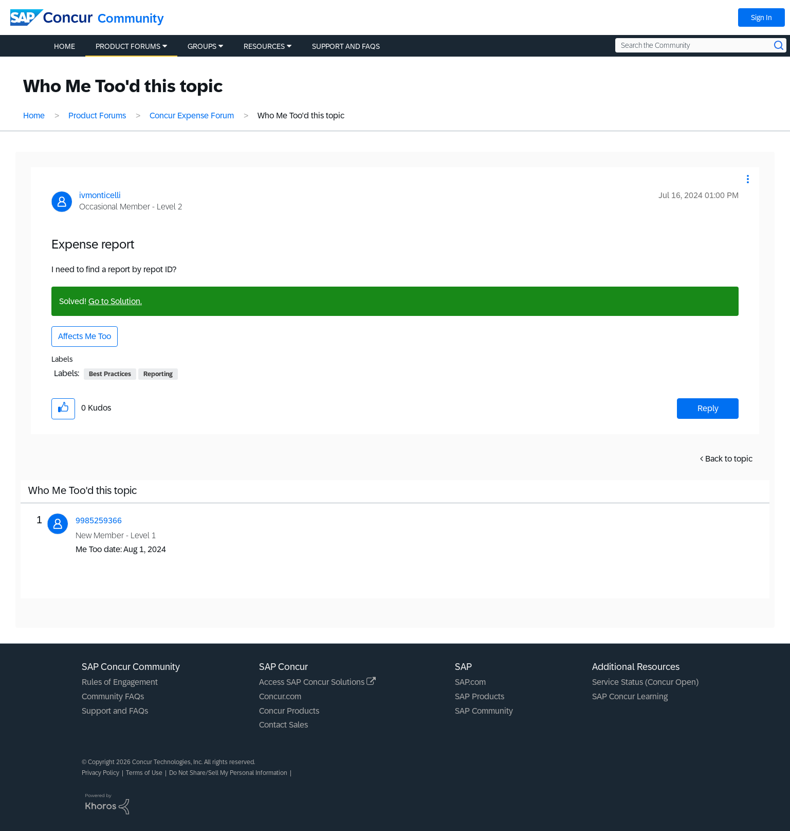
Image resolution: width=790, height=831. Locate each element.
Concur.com (280, 696)
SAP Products (479, 696)
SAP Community (484, 710)
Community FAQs (113, 696)
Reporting (158, 374)
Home (34, 115)
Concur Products (289, 710)
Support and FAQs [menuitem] (346, 46)
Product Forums (97, 115)
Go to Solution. (115, 301)
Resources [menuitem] (264, 46)
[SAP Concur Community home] (51, 17)
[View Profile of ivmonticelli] (100, 195)
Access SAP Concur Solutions (317, 682)
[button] (748, 179)
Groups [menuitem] (202, 46)
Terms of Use (144, 772)
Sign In (761, 17)
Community (131, 18)
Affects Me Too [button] (84, 336)
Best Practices (110, 374)
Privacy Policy (100, 772)
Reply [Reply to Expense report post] (708, 408)
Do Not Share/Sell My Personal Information (228, 772)
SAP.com (470, 682)
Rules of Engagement (120, 682)
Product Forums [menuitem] (128, 46)
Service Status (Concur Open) (645, 682)
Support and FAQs (115, 710)
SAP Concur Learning (630, 696)
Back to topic (728, 458)
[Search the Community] (700, 45)
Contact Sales (283, 724)
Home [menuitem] (64, 46)
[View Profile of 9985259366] (99, 520)
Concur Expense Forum (192, 115)
